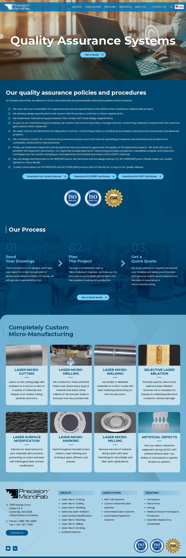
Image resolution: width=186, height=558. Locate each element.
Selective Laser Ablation (75, 511)
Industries (110, 6)
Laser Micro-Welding (73, 507)
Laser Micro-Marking (73, 520)
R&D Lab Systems (114, 499)
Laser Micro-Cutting (73, 499)
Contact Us (159, 6)
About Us (140, 6)
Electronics (153, 503)
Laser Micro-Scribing (73, 528)
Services (77, 6)
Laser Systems (93, 6)
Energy (151, 507)
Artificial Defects (71, 532)
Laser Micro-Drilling (73, 503)
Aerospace (153, 499)
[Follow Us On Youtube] (8, 548)
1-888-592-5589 (27, 521)
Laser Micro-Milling (72, 524)
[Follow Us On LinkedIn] (15, 548)
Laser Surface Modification (77, 515)
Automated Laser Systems (119, 511)
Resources (125, 6)
